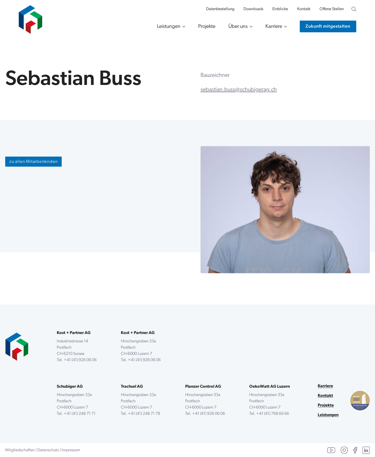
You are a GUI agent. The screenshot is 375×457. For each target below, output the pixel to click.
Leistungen (168, 26)
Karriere (273, 26)
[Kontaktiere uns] (328, 26)
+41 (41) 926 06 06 (80, 360)
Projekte (206, 26)
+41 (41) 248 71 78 (144, 414)
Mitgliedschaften (20, 450)
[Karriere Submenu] (284, 26)
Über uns (238, 26)
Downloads (253, 9)
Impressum (70, 450)
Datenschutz (48, 450)
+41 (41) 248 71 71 (80, 414)
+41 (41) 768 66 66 (272, 414)
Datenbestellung (220, 9)
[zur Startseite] (30, 17)
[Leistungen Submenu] (182, 26)
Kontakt (303, 9)
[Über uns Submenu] (250, 26)
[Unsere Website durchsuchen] (354, 9)
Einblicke (280, 9)
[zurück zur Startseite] (16, 346)
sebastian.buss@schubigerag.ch (239, 90)
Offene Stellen (332, 9)
